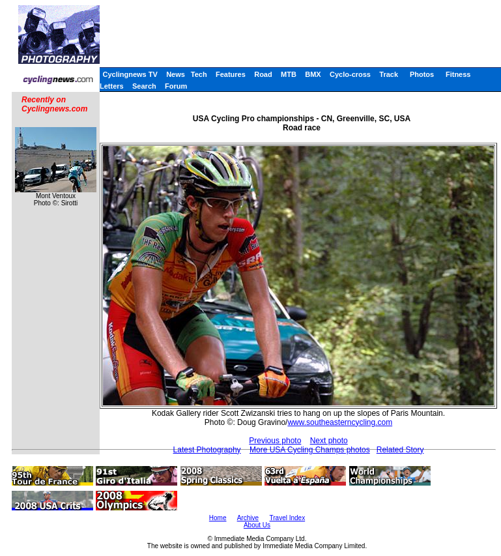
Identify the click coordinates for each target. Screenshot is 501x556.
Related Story (400, 449)
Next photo (329, 440)
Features (231, 74)
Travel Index (288, 517)
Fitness (458, 74)
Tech (199, 74)
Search (144, 86)
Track (388, 74)
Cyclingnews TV (129, 74)
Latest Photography (207, 449)
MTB (288, 74)
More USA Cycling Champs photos (310, 449)
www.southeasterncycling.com (339, 422)
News (175, 74)
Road (263, 74)
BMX (313, 74)
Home (218, 517)
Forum (176, 86)
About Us (257, 525)
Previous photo (275, 440)
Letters (112, 86)
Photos (422, 74)
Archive (248, 517)
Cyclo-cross (350, 74)
